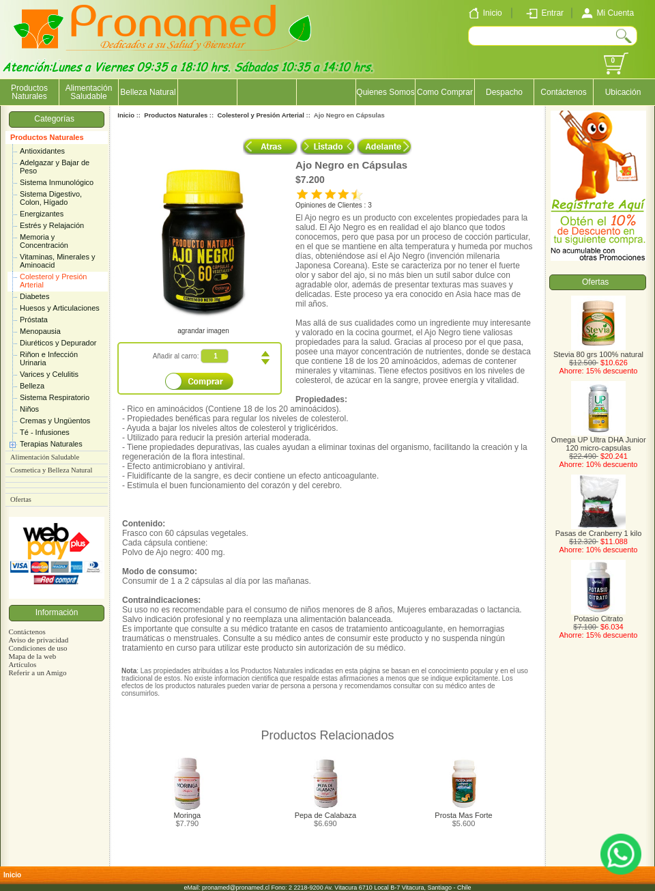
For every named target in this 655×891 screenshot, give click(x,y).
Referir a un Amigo (37, 672)
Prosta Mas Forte (463, 815)
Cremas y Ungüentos (55, 420)
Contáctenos (563, 92)
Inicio (125, 115)
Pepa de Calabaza (326, 815)
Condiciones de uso (37, 648)
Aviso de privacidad (38, 640)
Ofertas (20, 499)
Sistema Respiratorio (54, 397)
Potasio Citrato (598, 615)
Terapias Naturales (51, 444)
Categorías (56, 119)
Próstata (34, 319)
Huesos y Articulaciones (60, 308)
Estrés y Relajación (52, 225)
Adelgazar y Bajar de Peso (54, 166)
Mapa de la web (32, 656)
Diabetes (34, 296)
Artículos (22, 664)
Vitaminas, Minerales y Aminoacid (57, 261)
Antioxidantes (42, 151)
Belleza (32, 386)
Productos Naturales (47, 137)
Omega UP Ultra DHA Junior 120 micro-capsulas (598, 440)
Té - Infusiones (45, 432)
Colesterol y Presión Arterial (53, 280)
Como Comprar (445, 92)
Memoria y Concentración (44, 241)
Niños (29, 409)
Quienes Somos (385, 92)
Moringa (187, 815)
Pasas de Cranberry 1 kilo (598, 529)
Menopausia (40, 331)
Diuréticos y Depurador (58, 343)
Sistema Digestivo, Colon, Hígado (51, 198)
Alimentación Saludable (89, 92)
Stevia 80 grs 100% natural (598, 350)
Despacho (504, 92)
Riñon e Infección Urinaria (49, 358)
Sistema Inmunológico (56, 182)
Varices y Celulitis (49, 374)
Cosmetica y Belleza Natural (51, 470)
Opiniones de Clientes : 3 (333, 205)
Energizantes (41, 214)
